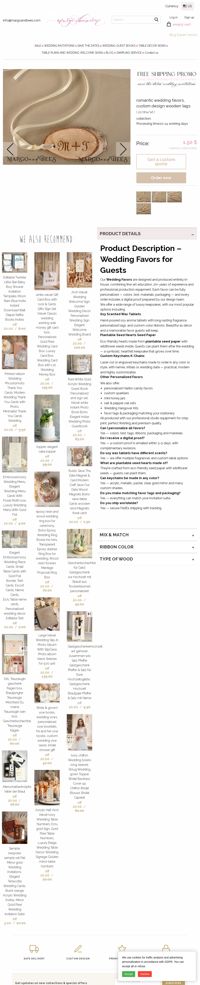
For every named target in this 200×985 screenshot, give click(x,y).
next (123, 149)
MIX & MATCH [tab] (114, 534)
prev (10, 149)
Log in (174, 17)
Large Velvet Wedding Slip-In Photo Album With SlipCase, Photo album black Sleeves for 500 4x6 (47, 649)
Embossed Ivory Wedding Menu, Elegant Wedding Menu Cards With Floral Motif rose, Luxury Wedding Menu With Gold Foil (14, 495)
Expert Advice (187, 35)
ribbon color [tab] (116, 546)
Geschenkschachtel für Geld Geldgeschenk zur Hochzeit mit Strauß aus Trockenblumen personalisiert (82, 577)
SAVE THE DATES (88, 45)
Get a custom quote (161, 161)
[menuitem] (38, 45)
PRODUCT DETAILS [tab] (120, 233)
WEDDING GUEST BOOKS (118, 45)
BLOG (109, 52)
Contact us (151, 52)
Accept (128, 974)
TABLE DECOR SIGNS (151, 45)
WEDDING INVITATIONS (59, 45)
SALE (38, 45)
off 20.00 (10, 326)
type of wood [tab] (116, 558)
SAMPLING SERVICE (129, 52)
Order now (161, 177)
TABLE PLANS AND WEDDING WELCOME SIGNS (72, 52)
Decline (144, 974)
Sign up (189, 17)
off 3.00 (10, 921)
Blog (172, 35)
